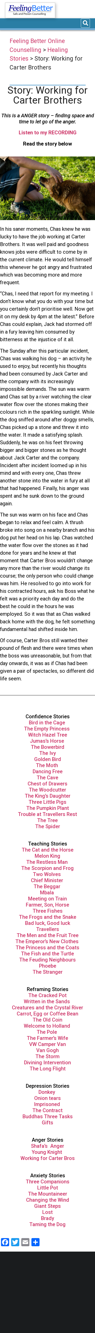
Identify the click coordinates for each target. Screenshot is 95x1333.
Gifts (47, 1123)
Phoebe (47, 966)
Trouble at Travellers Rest (47, 814)
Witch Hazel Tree (47, 735)
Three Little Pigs (47, 802)
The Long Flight (48, 1069)
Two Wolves (47, 874)
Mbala (47, 893)
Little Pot (47, 1188)
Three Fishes (48, 911)
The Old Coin (47, 1020)
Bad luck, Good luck (47, 923)
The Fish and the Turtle (47, 954)
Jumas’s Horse (47, 741)
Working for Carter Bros (48, 1158)
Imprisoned (47, 1104)
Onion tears (47, 1098)
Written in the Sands (47, 1001)
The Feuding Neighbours (47, 960)
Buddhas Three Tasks (48, 1116)
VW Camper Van (47, 1044)
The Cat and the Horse (47, 850)
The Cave (47, 778)
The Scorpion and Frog (47, 868)
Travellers (47, 929)
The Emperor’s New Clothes (47, 941)
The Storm (47, 1056)
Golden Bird (47, 759)
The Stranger (48, 972)
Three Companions (47, 1182)
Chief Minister (47, 880)
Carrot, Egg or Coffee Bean (47, 1014)
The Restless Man (47, 862)
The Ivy (47, 753)
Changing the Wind (47, 1200)
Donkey (47, 1092)
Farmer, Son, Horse (47, 905)
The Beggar (48, 886)
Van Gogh (47, 1050)
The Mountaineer (47, 1194)
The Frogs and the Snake (47, 917)
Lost (47, 1212)
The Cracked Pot (47, 995)
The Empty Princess (47, 729)
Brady (47, 1218)
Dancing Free (48, 771)
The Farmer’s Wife (47, 1038)
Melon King (47, 856)
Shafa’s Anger (47, 1146)
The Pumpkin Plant (47, 808)
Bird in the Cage (47, 723)
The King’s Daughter (47, 796)
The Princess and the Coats (47, 947)
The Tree (47, 820)
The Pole (47, 1032)
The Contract (47, 1110)
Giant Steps (47, 1206)
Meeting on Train (47, 899)
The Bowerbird (47, 747)
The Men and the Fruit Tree (48, 935)
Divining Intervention (47, 1062)
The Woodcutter (47, 790)
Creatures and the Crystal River (47, 1008)
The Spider (47, 826)
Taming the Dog (47, 1224)
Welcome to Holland (47, 1026)
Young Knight (47, 1152)
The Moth (47, 765)
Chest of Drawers (47, 784)
